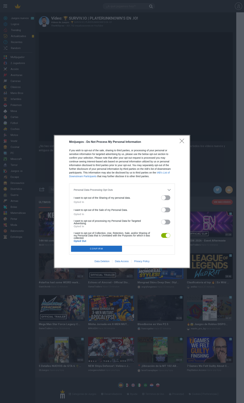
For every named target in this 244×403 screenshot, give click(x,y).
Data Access (122, 261)
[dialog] (122, 201)
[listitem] (122, 190)
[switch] (165, 197)
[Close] (183, 142)
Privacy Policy (142, 261)
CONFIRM (96, 248)
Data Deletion (101, 261)
